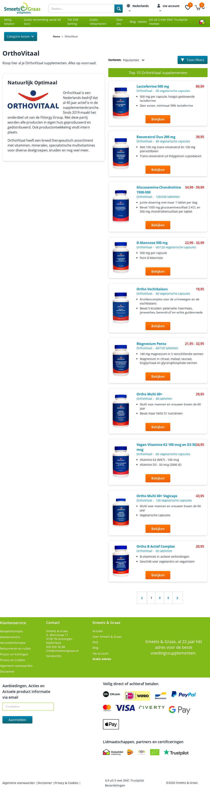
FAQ (95, 642)
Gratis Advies (101, 659)
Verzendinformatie (13, 643)
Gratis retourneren (98, 22)
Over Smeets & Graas (107, 637)
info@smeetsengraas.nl (62, 651)
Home (56, 36)
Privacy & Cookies (67, 783)
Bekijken (158, 119)
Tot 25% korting (72, 22)
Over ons (119, 22)
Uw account (100, 653)
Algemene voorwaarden (16, 666)
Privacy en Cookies (12, 660)
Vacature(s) (53, 656)
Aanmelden (17, 720)
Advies (142, 22)
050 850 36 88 (55, 647)
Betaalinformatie (11, 631)
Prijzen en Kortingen (14, 654)
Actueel (97, 631)
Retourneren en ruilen (15, 648)
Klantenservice (10, 637)
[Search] (118, 9)
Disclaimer (7, 671)
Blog (133, 22)
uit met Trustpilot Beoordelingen (124, 782)
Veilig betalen (9, 22)
